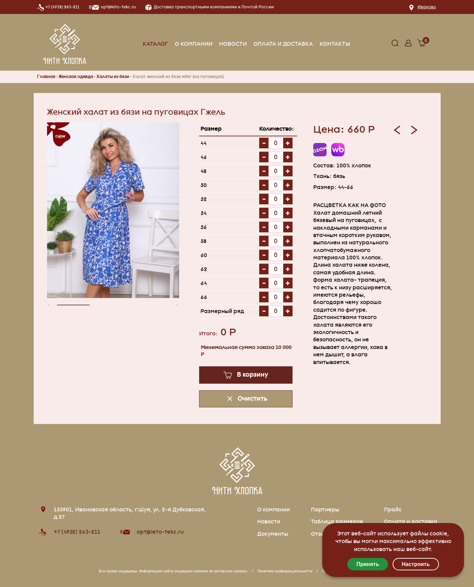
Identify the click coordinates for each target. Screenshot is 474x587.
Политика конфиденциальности (285, 571)
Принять (367, 564)
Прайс (393, 509)
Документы (272, 534)
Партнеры (325, 509)
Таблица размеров (337, 521)
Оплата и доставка (283, 44)
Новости (233, 44)
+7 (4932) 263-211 (62, 7)
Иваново (427, 7)
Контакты (335, 44)
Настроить (416, 564)
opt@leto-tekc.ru (160, 532)
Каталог (155, 44)
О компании (193, 44)
